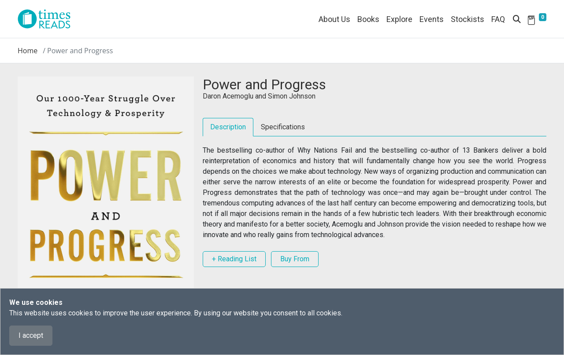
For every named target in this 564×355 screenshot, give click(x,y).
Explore (399, 19)
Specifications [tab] (283, 127)
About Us (334, 19)
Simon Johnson (291, 96)
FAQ (498, 19)
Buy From (294, 259)
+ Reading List (234, 259)
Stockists (467, 19)
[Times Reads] (48, 18)
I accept (31, 335)
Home (27, 50)
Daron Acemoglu (228, 96)
